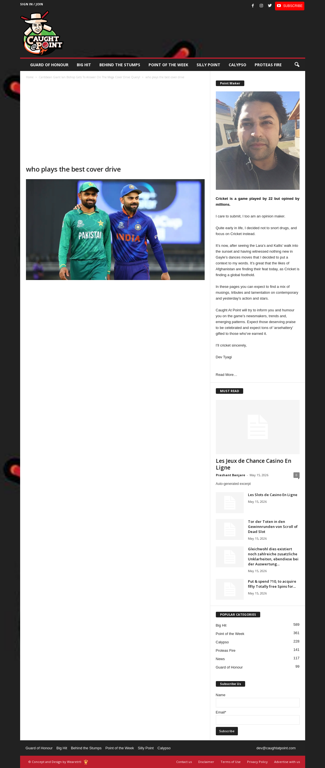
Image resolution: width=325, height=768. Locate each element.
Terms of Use (231, 762)
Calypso (237, 64)
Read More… (226, 375)
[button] (297, 65)
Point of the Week (168, 64)
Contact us (184, 762)
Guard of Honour (49, 64)
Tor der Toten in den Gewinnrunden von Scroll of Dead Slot (273, 526)
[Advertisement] (115, 123)
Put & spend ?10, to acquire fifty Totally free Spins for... (272, 584)
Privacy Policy (257, 762)
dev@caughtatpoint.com (275, 748)
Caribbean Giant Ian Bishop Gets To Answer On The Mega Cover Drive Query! (89, 77)
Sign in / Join (31, 4)
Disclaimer (206, 762)
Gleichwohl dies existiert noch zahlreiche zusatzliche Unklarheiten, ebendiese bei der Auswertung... (273, 556)
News (220, 659)
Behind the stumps (119, 64)
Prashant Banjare (230, 475)
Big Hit (84, 64)
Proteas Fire (268, 64)
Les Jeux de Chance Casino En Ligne (253, 464)
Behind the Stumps (86, 748)
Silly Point (208, 64)
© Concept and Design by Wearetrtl (54, 762)
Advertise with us (287, 762)
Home (30, 77)
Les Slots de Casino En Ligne (272, 494)
